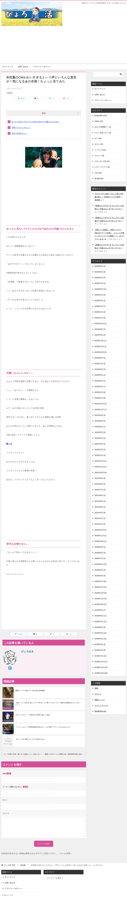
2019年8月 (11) (100, 616)
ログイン (98, 694)
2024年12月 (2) (100, 323)
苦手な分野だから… (20, 133)
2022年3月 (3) (100, 444)
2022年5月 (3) (100, 432)
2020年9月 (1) (100, 547)
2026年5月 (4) (100, 266)
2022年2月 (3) (100, 450)
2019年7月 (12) (100, 622)
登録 (96, 688)
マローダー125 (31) (102, 161)
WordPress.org (100, 711)
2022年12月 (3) (100, 404)
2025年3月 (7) (100, 306)
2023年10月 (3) (100, 352)
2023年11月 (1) (100, 346)
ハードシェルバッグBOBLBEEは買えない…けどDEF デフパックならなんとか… (43, 727)
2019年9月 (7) (100, 610)
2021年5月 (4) (100, 501)
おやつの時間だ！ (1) (103, 127)
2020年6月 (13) (100, 564)
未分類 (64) (99, 179)
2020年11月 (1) (100, 536)
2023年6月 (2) (100, 369)
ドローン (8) (99, 156)
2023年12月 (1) (100, 341)
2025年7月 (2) (100, 283)
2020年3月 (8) (100, 576)
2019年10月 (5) (100, 604)
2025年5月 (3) (100, 295)
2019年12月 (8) (100, 593)
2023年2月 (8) (100, 392)
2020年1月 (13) (100, 587)
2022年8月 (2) (100, 421)
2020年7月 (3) (100, 558)
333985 (97, 200)
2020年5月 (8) (100, 570)
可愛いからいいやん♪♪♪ (21, 128)
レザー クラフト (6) (102, 167)
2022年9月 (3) (100, 415)
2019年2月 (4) (100, 650)
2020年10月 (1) (100, 541)
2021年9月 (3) (100, 478)
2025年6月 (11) (100, 289)
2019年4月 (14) (100, 639)
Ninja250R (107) (101, 116)
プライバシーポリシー (42, 67)
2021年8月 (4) (100, 484)
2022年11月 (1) (100, 409)
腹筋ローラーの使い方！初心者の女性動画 (30, 690)
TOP (9, 865)
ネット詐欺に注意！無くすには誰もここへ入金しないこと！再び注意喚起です (24, 754)
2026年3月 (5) (100, 278)
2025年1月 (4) (100, 318)
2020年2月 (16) (100, 581)
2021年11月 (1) (100, 467)
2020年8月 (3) (100, 553)
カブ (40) (98, 138)
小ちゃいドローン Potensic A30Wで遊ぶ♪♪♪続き (33, 715)
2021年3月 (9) (100, 513)
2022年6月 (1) (100, 427)
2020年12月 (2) (100, 530)
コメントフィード (101, 705)
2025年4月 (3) (100, 301)
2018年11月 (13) (101, 667)
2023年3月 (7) (100, 387)
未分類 (9, 93)
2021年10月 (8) (100, 473)
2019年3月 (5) (100, 644)
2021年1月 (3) (100, 524)
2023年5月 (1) (100, 375)
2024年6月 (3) (100, 329)
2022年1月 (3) (100, 455)
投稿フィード (100, 700)
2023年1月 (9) (100, 398)
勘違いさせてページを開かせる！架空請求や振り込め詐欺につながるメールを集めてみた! (65, 754)
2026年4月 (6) (100, 272)
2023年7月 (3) (100, 364)
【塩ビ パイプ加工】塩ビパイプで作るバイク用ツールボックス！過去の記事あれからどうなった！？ (48, 704)
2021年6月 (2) (100, 495)
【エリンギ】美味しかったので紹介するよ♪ (31, 739)
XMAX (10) (99, 121)
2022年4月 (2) (100, 438)
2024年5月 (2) (100, 335)
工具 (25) (98, 173)
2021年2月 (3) (100, 518)
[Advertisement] (63, 45)
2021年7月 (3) (100, 490)
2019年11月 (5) (100, 599)
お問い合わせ (23, 67)
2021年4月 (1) (100, 507)
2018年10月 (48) (101, 673)
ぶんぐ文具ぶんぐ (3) (103, 133)
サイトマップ (7, 67)
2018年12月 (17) (101, 662)
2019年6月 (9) (100, 627)
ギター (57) (99, 144)
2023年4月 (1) (100, 381)
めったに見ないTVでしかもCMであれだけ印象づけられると (36, 122)
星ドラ (9, 444)
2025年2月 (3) (100, 312)
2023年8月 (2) (100, 358)
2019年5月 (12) (100, 633)
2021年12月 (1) (100, 461)
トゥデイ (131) (100, 150)
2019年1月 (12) (100, 656)
